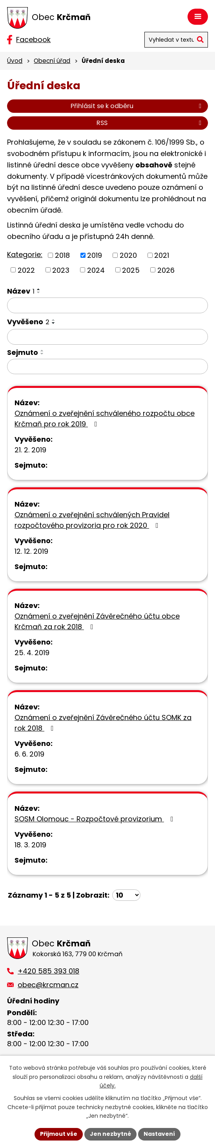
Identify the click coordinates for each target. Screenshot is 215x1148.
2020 (128, 255)
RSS (150, 122)
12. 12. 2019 (31, 551)
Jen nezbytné (110, 1134)
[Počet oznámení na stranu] (126, 895)
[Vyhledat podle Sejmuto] (107, 367)
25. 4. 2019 (32, 653)
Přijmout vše (58, 1134)
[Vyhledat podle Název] (107, 305)
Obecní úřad (52, 61)
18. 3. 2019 (30, 845)
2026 (166, 270)
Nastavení (159, 1134)
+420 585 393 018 (48, 971)
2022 (26, 270)
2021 (161, 255)
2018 (62, 255)
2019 (94, 255)
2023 (60, 270)
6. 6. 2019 (29, 754)
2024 (96, 270)
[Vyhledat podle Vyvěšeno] (107, 337)
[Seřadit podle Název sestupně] (39, 292)
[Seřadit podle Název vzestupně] (39, 289)
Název (21, 291)
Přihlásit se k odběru (137, 105)
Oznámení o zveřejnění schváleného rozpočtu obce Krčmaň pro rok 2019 (105, 418)
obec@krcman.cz (48, 985)
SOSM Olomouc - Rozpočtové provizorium (96, 819)
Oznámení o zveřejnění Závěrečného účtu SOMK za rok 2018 (103, 723)
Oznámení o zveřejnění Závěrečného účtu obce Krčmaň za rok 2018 (97, 621)
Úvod (14, 61)
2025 (131, 270)
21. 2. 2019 (30, 450)
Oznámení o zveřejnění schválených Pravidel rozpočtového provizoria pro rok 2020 (92, 520)
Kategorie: (24, 254)
